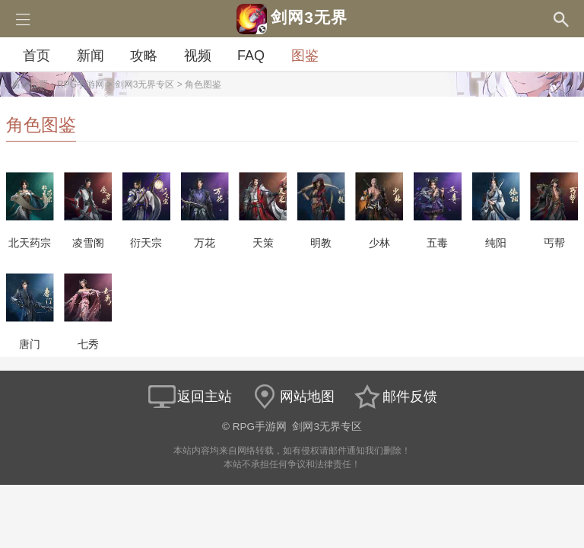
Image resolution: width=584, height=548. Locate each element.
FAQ (251, 55)
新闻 (90, 55)
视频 (197, 55)
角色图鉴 (203, 84)
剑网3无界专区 (145, 84)
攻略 (143, 55)
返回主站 (189, 396)
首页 (36, 55)
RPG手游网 (80, 84)
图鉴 (305, 55)
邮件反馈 (394, 396)
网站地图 (292, 396)
